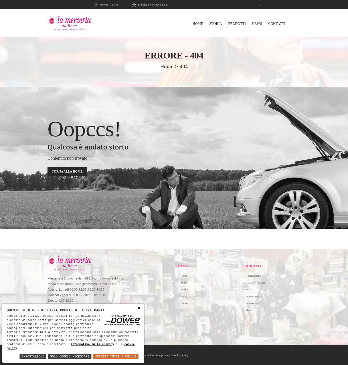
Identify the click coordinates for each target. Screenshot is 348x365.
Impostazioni (33, 356)
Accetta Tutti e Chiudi (115, 356)
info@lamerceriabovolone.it (150, 4)
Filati (248, 289)
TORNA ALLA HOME (67, 171)
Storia (215, 23)
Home (184, 275)
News (257, 23)
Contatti (276, 23)
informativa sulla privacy (92, 344)
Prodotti (237, 23)
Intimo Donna (253, 296)
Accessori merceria (256, 282)
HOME (198, 23)
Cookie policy (180, 355)
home (166, 66)
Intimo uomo (252, 303)
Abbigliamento (254, 275)
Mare (248, 310)
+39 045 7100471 (106, 4)
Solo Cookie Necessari (69, 356)
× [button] (139, 308)
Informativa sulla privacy (155, 355)
